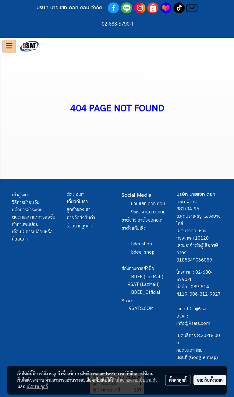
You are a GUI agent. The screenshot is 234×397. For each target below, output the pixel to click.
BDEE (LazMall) (147, 277)
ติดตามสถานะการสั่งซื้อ (33, 217)
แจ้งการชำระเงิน (27, 210)
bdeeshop (141, 244)
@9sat (201, 309)
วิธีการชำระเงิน (26, 202)
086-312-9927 (205, 294)
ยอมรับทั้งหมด (210, 380)
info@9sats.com (193, 323)
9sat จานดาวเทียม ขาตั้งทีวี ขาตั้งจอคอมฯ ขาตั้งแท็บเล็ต (143, 220)
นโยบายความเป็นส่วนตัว (136, 380)
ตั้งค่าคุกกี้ (177, 380)
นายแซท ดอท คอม (148, 204)
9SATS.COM (141, 308)
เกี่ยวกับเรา (77, 202)
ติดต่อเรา (75, 194)
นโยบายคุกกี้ (37, 386)
